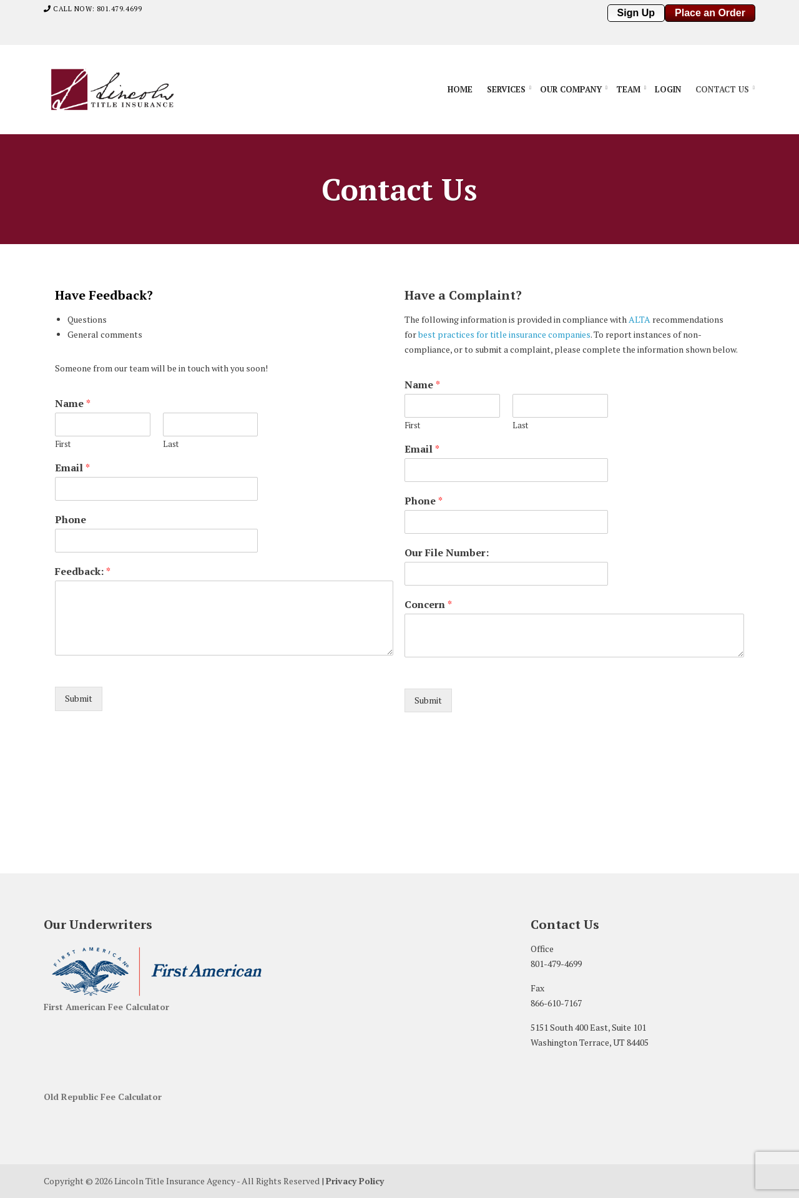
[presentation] (484, 716)
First (63, 444)
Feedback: (82, 571)
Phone (70, 519)
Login (668, 89)
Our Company (571, 89)
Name (73, 403)
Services (506, 89)
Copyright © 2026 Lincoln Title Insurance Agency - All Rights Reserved (182, 1181)
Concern (428, 604)
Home (460, 89)
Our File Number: (446, 552)
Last (171, 444)
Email (72, 467)
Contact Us (722, 89)
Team (628, 89)
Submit (78, 698)
